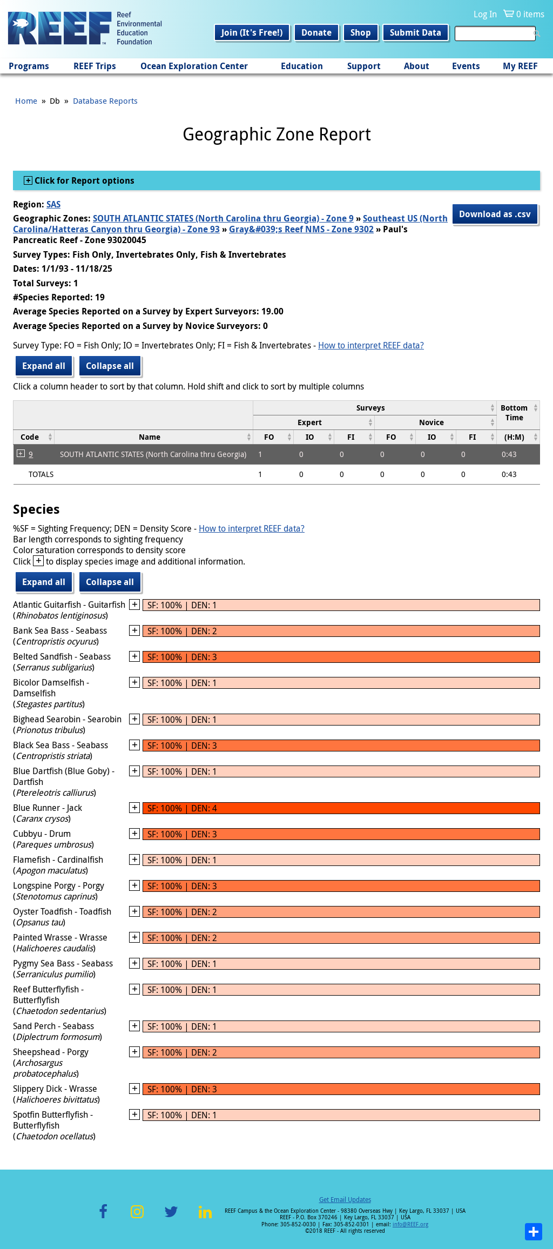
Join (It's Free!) (251, 32)
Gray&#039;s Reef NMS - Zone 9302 (301, 229)
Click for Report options (83, 180)
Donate (316, 32)
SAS (53, 204)
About (416, 66)
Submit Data (415, 32)
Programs (29, 66)
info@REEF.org (410, 1224)
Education (302, 66)
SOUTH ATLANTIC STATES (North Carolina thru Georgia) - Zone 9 (223, 218)
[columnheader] (374, 407)
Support (364, 66)
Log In (485, 14)
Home (26, 100)
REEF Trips (94, 66)
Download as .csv (495, 214)
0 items (530, 14)
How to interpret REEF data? (371, 345)
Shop (360, 32)
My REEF (520, 66)
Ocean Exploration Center (194, 66)
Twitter (171, 1218)
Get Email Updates (345, 1199)
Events (466, 66)
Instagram (137, 1218)
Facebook (103, 1218)
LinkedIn (205, 1218)
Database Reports (105, 100)
